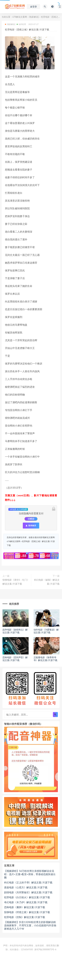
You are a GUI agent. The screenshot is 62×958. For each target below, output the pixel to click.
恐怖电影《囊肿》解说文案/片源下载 (24, 907)
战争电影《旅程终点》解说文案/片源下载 (15, 631)
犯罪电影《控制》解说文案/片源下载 (24, 917)
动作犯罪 (21, 24)
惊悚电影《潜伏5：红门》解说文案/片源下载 (15, 581)
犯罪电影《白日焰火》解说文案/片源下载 (27, 897)
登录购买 (31, 526)
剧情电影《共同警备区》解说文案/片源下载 (28, 892)
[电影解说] (34, 17)
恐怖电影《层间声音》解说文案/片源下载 (15, 659)
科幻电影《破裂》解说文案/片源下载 (47, 581)
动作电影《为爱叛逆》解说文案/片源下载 (46, 631)
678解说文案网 (19, 17)
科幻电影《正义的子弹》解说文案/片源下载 (28, 882)
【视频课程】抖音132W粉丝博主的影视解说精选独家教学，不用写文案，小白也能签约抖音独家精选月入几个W (30, 925)
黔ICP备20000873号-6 (45, 949)
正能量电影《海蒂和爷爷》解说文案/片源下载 (45, 659)
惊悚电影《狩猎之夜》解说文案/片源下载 (27, 912)
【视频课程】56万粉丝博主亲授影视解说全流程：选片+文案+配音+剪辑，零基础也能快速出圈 (30, 874)
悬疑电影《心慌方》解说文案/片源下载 (25, 887)
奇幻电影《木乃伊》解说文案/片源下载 (25, 902)
